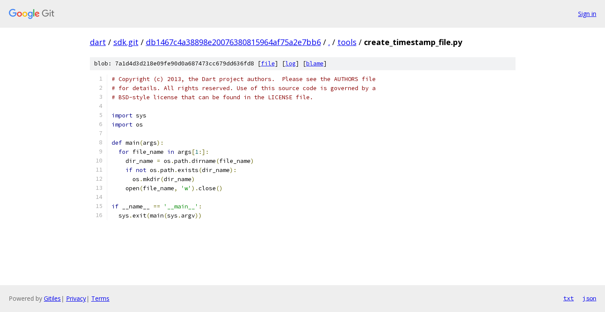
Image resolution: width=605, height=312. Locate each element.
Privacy (76, 298)
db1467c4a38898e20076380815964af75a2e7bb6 (233, 42)
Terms (100, 298)
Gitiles (52, 298)
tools (347, 42)
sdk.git (126, 42)
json (589, 298)
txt (568, 298)
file (268, 63)
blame (315, 63)
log (290, 63)
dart (98, 42)
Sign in (587, 14)
